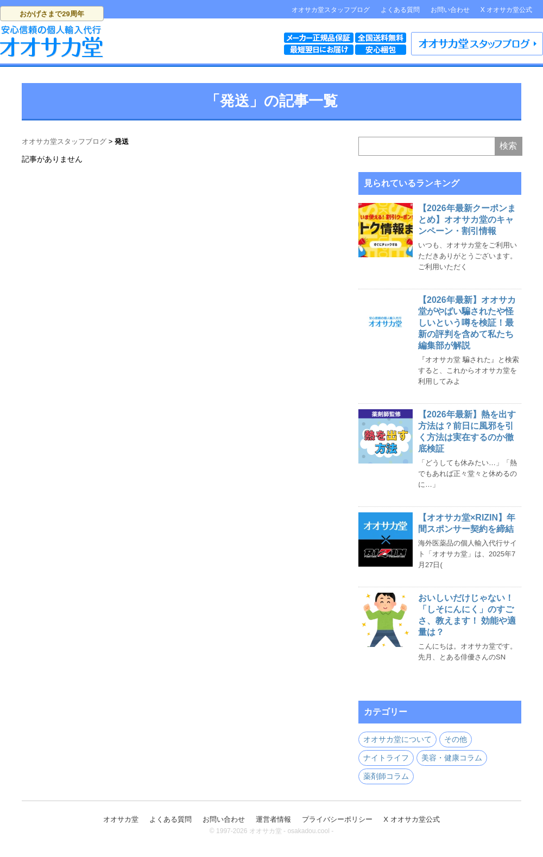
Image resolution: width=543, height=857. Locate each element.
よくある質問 (400, 10)
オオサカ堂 (120, 819)
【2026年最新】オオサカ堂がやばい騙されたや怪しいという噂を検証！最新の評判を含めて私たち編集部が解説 (467, 322)
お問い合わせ (450, 10)
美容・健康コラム (451, 757)
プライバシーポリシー (337, 819)
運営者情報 (273, 819)
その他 (455, 739)
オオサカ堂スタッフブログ (331, 10)
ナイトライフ (386, 757)
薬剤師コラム (386, 776)
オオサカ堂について (397, 739)
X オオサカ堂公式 (506, 10)
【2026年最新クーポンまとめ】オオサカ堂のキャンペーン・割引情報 (467, 220)
